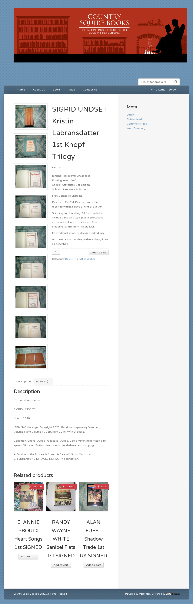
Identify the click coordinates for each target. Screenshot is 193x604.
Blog (72, 89)
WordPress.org (136, 128)
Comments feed (137, 123)
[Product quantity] (56, 252)
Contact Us (90, 89)
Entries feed (134, 119)
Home (21, 89)
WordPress (144, 594)
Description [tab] (23, 381)
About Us (39, 89)
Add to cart (98, 252)
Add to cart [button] (28, 556)
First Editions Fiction (84, 259)
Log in (131, 114)
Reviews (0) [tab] (43, 381)
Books (56, 90)
